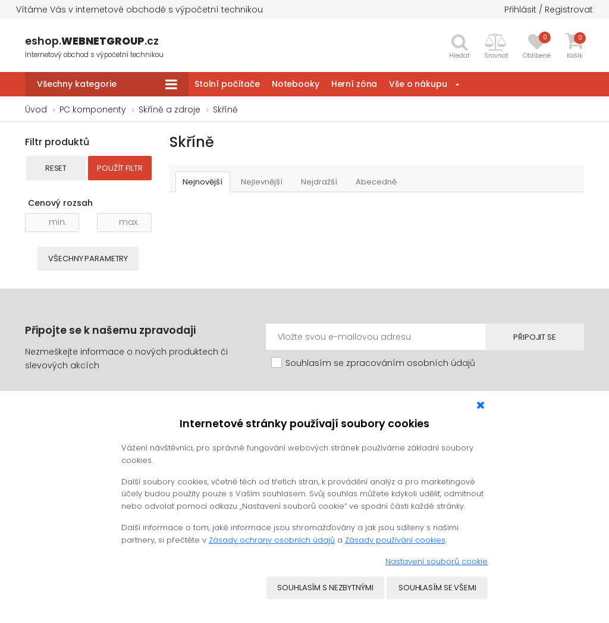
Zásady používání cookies (395, 540)
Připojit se (533, 337)
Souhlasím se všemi (437, 588)
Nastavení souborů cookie (436, 561)
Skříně (225, 109)
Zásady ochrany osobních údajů (272, 540)
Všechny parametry (88, 258)
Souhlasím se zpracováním (380, 363)
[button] (496, 46)
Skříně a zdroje (169, 109)
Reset (56, 168)
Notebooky (295, 84)
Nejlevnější (262, 181)
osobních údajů (441, 363)
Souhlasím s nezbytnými (325, 588)
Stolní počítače (227, 84)
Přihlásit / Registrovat (548, 9)
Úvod (36, 109)
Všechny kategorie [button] (77, 84)
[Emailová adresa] (374, 336)
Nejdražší (320, 181)
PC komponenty (92, 109)
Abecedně (376, 181)
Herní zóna (354, 84)
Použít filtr (119, 168)
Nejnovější (203, 181)
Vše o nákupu (418, 84)
